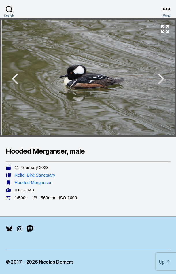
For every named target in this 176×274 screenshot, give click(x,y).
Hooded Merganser (33, 182)
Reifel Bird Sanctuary (35, 175)
